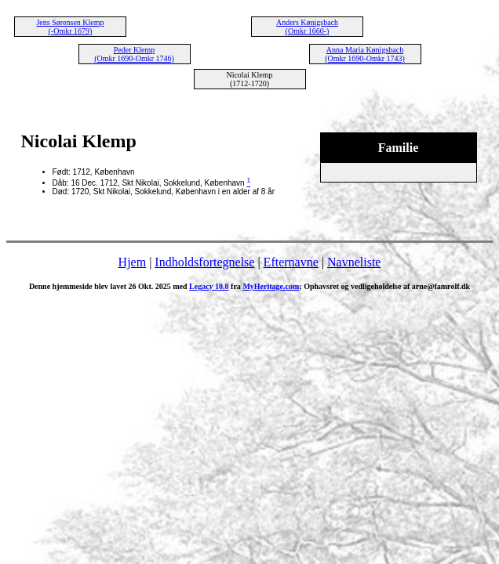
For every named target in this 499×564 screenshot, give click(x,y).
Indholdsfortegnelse (204, 262)
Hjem (132, 262)
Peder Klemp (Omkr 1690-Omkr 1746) (134, 54)
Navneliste (354, 262)
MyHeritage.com (270, 286)
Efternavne (291, 262)
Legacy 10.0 (209, 286)
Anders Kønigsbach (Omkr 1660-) (307, 26)
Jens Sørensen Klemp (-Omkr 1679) (70, 26)
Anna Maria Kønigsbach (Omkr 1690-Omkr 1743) (365, 54)
